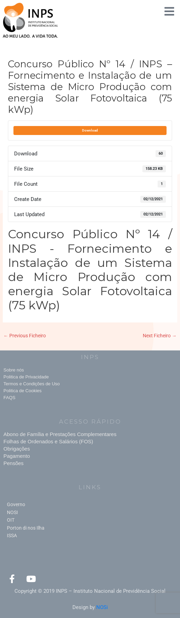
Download (90, 130)
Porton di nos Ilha (25, 528)
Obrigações (16, 449)
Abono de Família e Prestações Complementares (60, 434)
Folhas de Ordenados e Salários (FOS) (48, 441)
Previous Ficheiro (24, 335)
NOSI (12, 512)
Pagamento (16, 456)
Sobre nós (13, 370)
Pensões (13, 463)
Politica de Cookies (22, 390)
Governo (16, 504)
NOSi (102, 607)
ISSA (12, 535)
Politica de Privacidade (26, 376)
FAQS (9, 397)
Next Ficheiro (160, 335)
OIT (10, 520)
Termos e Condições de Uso (31, 383)
